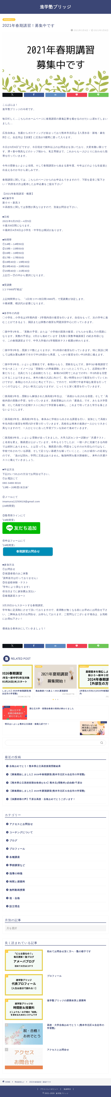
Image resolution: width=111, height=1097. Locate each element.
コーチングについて (21, 832)
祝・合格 (14, 898)
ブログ (13, 840)
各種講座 (14, 857)
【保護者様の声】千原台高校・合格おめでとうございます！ (42, 799)
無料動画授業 (17, 889)
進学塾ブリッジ (55, 6)
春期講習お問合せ (28, 551)
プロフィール (17, 848)
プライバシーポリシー (49, 1089)
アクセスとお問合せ (21, 824)
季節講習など (9, 19)
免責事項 (67, 1089)
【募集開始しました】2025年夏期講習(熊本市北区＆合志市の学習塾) (47, 791)
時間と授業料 (17, 881)
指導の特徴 (15, 873)
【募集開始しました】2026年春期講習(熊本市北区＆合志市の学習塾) (47, 774)
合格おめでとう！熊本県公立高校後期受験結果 (35, 766)
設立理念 (14, 906)
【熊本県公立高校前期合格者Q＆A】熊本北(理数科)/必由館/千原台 (45, 783)
